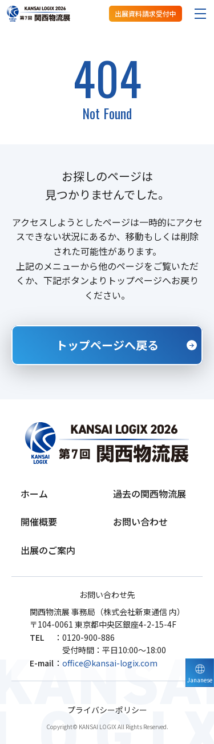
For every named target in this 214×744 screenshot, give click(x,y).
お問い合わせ (140, 521)
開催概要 (39, 521)
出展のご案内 (48, 550)
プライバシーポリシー (107, 710)
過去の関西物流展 (149, 493)
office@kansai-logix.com (110, 663)
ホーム (34, 493)
